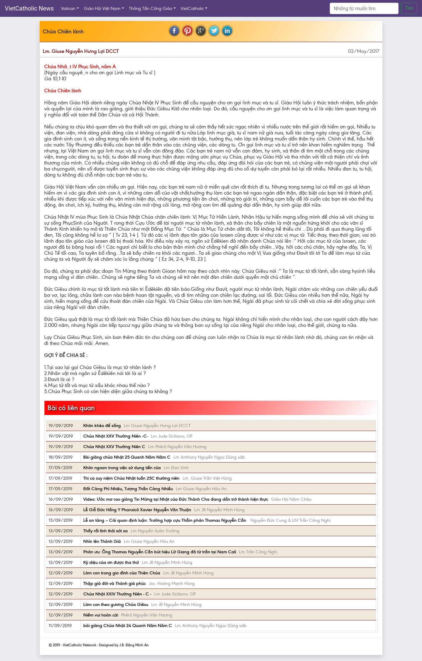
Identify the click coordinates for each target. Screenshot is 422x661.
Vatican (68, 8)
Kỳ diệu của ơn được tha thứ (111, 562)
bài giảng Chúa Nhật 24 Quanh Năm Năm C (127, 625)
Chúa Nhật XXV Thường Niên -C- (115, 436)
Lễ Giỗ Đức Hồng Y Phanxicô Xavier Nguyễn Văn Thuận (137, 509)
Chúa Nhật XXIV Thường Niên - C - (117, 594)
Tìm (409, 8)
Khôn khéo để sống (102, 425)
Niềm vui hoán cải (100, 615)
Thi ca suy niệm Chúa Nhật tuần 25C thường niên (131, 478)
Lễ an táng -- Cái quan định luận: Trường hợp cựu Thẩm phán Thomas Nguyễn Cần (165, 520)
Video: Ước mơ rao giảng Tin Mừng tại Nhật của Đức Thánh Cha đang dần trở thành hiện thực (175, 499)
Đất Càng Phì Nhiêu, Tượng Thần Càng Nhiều (128, 488)
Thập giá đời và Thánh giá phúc (114, 583)
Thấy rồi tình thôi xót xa (105, 530)
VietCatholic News (29, 8)
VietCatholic (192, 8)
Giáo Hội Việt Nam (102, 8)
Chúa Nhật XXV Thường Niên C (114, 446)
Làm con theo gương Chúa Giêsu (115, 604)
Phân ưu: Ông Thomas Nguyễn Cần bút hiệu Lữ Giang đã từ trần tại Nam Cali (159, 552)
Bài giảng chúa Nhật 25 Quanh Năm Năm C (126, 457)
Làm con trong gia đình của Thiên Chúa (121, 573)
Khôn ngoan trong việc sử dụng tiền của (122, 467)
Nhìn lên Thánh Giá (102, 541)
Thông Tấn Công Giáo (150, 8)
